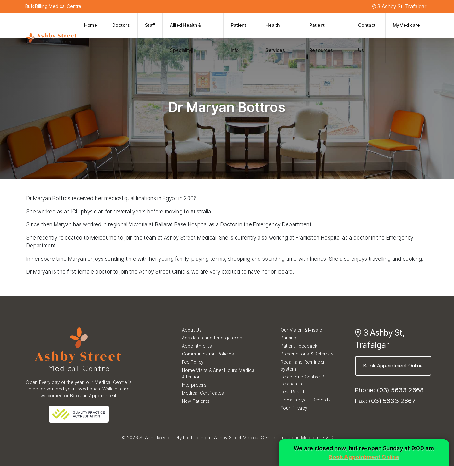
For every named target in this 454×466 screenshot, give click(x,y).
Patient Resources (321, 37)
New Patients (196, 401)
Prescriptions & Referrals (307, 353)
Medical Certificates (203, 392)
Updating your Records (306, 399)
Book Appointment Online (393, 365)
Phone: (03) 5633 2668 (389, 390)
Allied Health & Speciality (185, 37)
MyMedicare (406, 25)
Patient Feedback (299, 346)
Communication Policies (208, 353)
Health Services (275, 37)
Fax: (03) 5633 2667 (385, 401)
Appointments (197, 346)
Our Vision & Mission (303, 329)
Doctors (121, 25)
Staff (150, 25)
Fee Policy (193, 362)
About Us (192, 329)
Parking (289, 337)
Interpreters (194, 385)
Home (90, 25)
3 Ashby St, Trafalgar (399, 6)
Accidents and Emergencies (212, 337)
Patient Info (238, 37)
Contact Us (366, 37)
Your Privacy (294, 408)
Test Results (294, 391)
